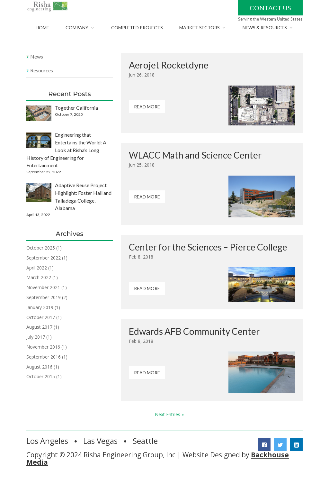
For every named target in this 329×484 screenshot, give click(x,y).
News (36, 69)
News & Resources (265, 40)
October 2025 (40, 260)
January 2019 (39, 320)
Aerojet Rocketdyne (169, 77)
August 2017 (39, 339)
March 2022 (38, 290)
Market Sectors (199, 40)
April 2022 (36, 280)
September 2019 (43, 310)
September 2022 (43, 270)
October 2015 (40, 389)
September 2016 (43, 369)
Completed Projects (137, 40)
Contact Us (270, 14)
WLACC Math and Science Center (195, 167)
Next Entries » (169, 427)
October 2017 (40, 329)
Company (77, 40)
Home (42, 40)
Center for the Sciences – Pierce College (208, 259)
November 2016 (43, 359)
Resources (41, 83)
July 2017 (35, 349)
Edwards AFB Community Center (194, 343)
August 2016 (39, 379)
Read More (147, 119)
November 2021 (43, 300)
